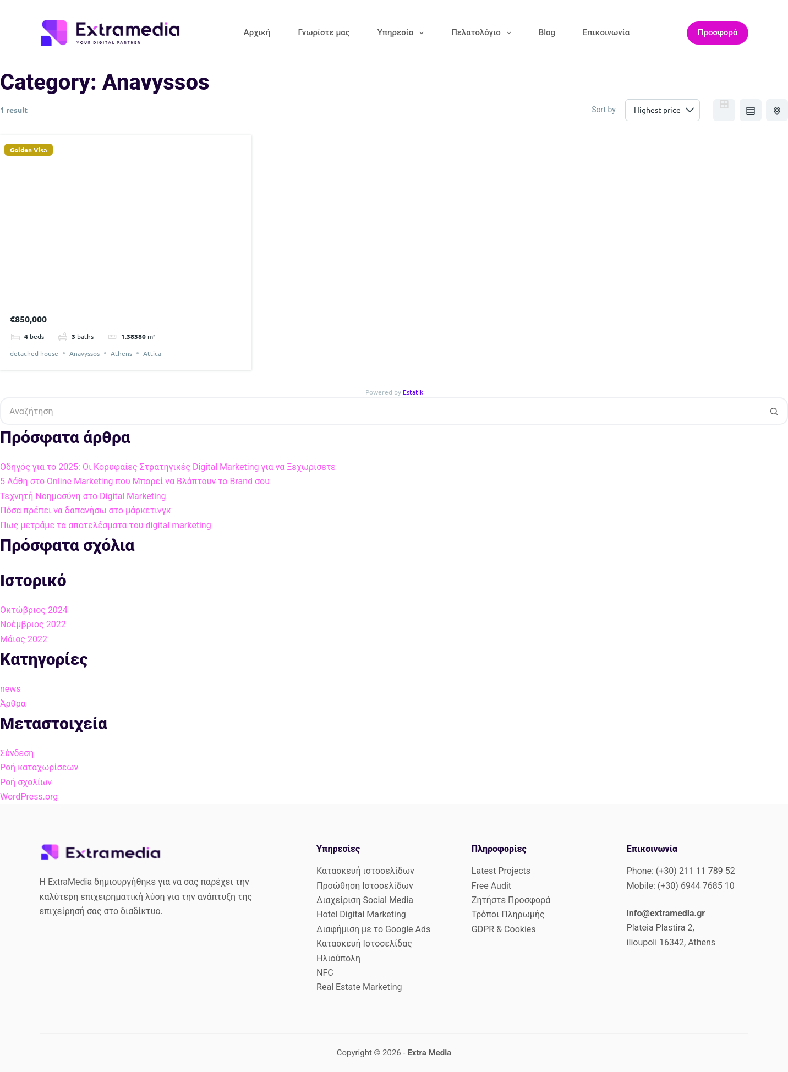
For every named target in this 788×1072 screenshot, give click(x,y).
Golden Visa (28, 149)
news (10, 688)
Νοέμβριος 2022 (33, 624)
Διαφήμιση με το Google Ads (373, 929)
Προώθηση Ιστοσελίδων (364, 885)
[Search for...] (380, 411)
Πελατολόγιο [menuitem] (483, 33)
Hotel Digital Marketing (361, 914)
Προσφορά (718, 32)
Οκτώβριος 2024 (34, 610)
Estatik (413, 391)
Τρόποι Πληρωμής (508, 914)
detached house (34, 353)
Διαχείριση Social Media (364, 900)
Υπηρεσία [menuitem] (403, 33)
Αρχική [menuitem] (257, 32)
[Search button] (774, 411)
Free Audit (491, 885)
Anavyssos (84, 353)
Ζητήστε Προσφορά (511, 900)
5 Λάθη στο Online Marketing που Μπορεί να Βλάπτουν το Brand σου (135, 481)
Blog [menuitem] (547, 32)
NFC (324, 972)
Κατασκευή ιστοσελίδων (365, 871)
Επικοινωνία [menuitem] (606, 32)
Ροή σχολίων (26, 782)
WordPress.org (29, 796)
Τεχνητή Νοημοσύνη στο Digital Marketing (83, 496)
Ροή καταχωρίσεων (39, 767)
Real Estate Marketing (359, 987)
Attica (152, 353)
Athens (121, 353)
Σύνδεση (17, 753)
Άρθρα (13, 703)
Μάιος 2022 (23, 639)
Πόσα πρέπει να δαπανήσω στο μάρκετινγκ (85, 510)
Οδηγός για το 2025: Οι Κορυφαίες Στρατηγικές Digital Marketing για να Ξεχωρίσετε (168, 467)
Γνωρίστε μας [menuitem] (323, 32)
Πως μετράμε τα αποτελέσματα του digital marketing (105, 525)
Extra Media (429, 1053)
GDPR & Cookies (504, 929)
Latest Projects (501, 871)
